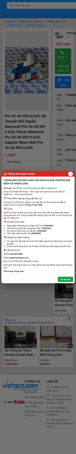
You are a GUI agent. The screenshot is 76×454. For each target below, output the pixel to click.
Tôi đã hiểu (65, 279)
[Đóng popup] (70, 174)
